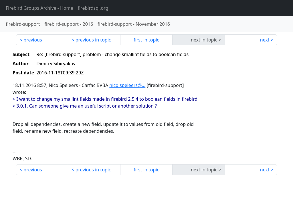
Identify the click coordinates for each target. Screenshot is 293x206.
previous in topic (93, 40)
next (265, 40)
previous (32, 40)
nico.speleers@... (127, 85)
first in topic (146, 40)
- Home (39, 8)
